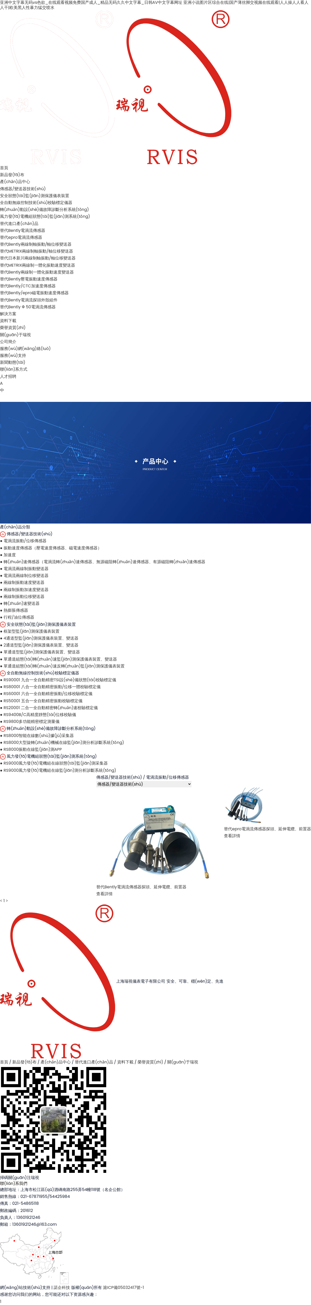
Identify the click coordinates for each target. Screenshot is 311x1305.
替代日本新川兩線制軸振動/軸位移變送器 (38, 258)
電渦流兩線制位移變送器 (24, 575)
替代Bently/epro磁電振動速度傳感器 (34, 293)
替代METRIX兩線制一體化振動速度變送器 (37, 265)
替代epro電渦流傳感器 (21, 237)
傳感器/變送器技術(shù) (23, 189)
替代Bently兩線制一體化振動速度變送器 (37, 272)
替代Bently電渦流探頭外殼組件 (28, 300)
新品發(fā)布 (12, 175)
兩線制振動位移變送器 (22, 596)
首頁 (4, 168)
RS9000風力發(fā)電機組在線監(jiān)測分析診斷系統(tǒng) (58, 770)
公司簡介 (8, 342)
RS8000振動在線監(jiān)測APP (31, 749)
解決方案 (8, 314)
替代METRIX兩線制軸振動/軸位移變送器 (36, 251)
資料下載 (8, 321)
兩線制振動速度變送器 (22, 582)
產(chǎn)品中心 (15, 182)
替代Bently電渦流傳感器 (22, 230)
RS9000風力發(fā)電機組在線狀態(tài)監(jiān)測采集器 (54, 763)
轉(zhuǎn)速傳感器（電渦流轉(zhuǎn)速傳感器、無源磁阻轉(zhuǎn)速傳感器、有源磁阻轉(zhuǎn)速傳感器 (102, 562)
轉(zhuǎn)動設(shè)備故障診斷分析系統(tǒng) (44, 209)
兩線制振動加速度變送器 (24, 590)
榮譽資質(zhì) (13, 328)
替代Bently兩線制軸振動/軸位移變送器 (35, 244)
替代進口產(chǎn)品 (19, 223)
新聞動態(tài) (12, 362)
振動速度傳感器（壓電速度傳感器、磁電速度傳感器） (51, 548)
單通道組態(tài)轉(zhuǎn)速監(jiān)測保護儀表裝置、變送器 (58, 659)
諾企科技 (62, 1287)
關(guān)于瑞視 (15, 335)
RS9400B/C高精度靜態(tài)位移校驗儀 (38, 715)
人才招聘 (8, 376)
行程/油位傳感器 (17, 617)
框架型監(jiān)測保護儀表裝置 (29, 631)
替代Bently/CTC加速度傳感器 (28, 286)
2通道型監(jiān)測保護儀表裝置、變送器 (39, 645)
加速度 (8, 555)
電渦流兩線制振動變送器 (24, 569)
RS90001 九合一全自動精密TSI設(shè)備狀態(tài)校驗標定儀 (58, 680)
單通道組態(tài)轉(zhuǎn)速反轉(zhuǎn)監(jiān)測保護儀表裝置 (62, 666)
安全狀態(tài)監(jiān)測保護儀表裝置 (34, 196)
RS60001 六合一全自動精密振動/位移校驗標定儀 (46, 694)
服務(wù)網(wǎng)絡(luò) (25, 348)
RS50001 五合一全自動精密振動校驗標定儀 (41, 701)
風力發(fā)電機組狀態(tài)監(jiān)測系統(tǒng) (45, 216)
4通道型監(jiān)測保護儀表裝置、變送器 (39, 638)
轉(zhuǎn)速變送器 (20, 603)
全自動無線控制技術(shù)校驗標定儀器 (36, 203)
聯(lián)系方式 (13, 369)
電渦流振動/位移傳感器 (23, 541)
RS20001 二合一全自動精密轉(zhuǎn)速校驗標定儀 (49, 708)
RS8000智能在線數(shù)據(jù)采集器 (37, 736)
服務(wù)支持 (13, 355)
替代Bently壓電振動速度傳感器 (28, 279)
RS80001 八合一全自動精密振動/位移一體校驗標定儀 (50, 687)
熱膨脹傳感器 (14, 610)
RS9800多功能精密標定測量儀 (29, 721)
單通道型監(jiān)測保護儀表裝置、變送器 (40, 652)
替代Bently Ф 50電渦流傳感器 (28, 307)
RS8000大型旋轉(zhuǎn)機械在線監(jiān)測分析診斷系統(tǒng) (62, 742)
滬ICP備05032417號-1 (123, 1287)
